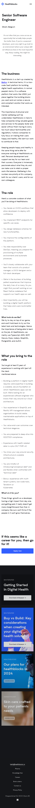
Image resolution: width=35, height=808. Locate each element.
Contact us (17, 786)
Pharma (17, 769)
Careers (17, 777)
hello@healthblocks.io (17, 764)
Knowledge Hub (18, 773)
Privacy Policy (17, 790)
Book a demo (17, 781)
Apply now (17, 551)
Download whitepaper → (17, 599)
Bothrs (4, 82)
